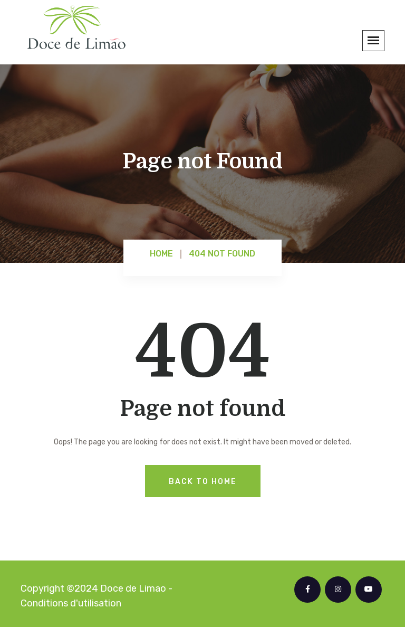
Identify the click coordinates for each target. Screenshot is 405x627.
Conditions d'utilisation (71, 603)
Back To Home (203, 481)
